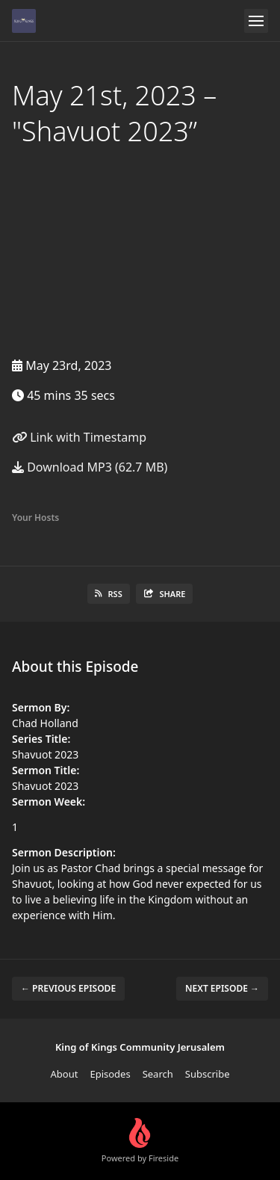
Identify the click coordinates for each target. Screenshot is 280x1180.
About (64, 1074)
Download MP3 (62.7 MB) (89, 467)
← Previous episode (68, 988)
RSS (108, 593)
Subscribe (207, 1074)
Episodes (110, 1074)
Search (158, 1074)
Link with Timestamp (79, 437)
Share (164, 593)
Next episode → (222, 988)
